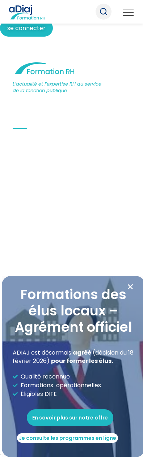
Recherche (104, 12)
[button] (130, 286)
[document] (71, 229)
